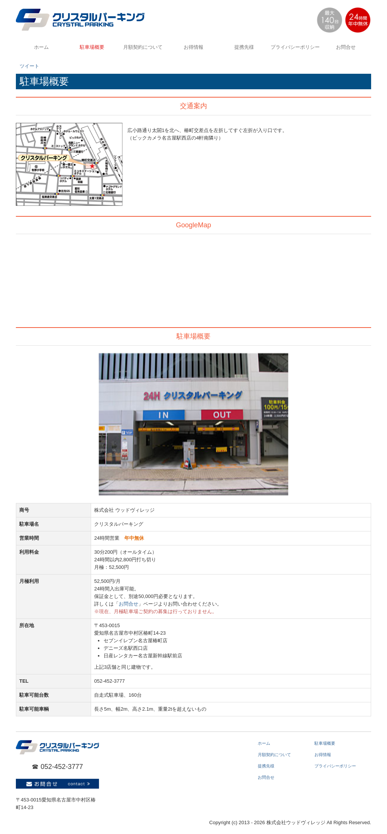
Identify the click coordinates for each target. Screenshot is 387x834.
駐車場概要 (92, 47)
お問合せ (346, 47)
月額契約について (143, 47)
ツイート (29, 66)
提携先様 (244, 47)
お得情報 (193, 47)
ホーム (41, 47)
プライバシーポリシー (295, 47)
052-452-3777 (61, 766)
